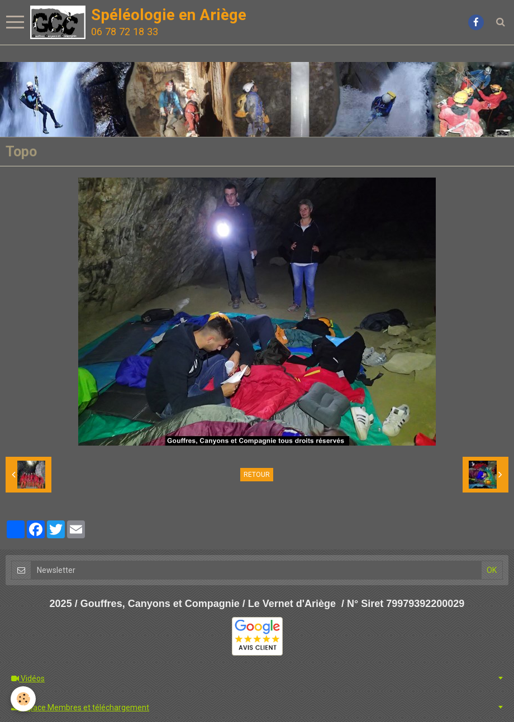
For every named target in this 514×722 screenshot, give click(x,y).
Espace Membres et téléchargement (80, 707)
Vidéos (28, 678)
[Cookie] (23, 698)
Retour (257, 475)
